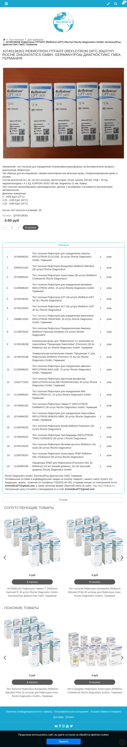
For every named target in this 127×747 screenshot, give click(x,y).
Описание (63, 245)
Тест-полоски (16, 39)
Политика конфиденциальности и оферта (29, 711)
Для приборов (35, 39)
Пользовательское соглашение (71, 711)
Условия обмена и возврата (105, 711)
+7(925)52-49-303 (63, 732)
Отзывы (63, 499)
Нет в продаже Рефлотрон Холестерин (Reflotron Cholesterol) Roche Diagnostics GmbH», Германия (95, 691)
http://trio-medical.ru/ (104, 485)
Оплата (69, 717)
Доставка (58, 717)
